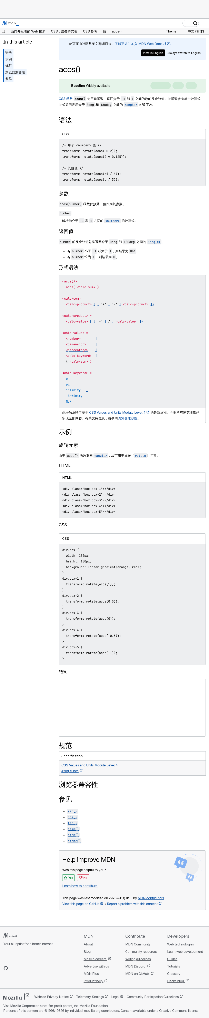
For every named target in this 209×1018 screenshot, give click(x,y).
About (88, 944)
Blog (87, 952)
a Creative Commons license (178, 1011)
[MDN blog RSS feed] (35, 968)
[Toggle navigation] (204, 23)
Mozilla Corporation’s (26, 1006)
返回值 (66, 231)
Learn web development (185, 952)
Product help (93, 981)
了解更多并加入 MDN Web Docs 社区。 (144, 44)
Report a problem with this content (132, 904)
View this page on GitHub (80, 904)
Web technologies (180, 944)
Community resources (141, 952)
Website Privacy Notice (51, 997)
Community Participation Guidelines (153, 997)
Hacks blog (176, 981)
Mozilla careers (95, 959)
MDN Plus (91, 974)
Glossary (173, 974)
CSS (62, 99)
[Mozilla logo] (16, 996)
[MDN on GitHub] (5, 968)
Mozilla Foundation (93, 1006)
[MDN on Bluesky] (13, 968)
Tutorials (173, 966)
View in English (153, 53)
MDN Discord (135, 966)
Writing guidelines (138, 959)
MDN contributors (151, 898)
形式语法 (68, 267)
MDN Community (138, 944)
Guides (172, 959)
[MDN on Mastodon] (27, 968)
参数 (64, 193)
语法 (8, 52)
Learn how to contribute (80, 886)
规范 (8, 66)
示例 (8, 59)
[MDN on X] (20, 968)
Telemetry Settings (90, 997)
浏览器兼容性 (15, 72)
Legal (115, 997)
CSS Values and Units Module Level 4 (117, 412)
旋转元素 (68, 445)
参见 (8, 79)
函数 (69, 99)
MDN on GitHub (137, 974)
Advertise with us (96, 966)
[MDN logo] (11, 935)
